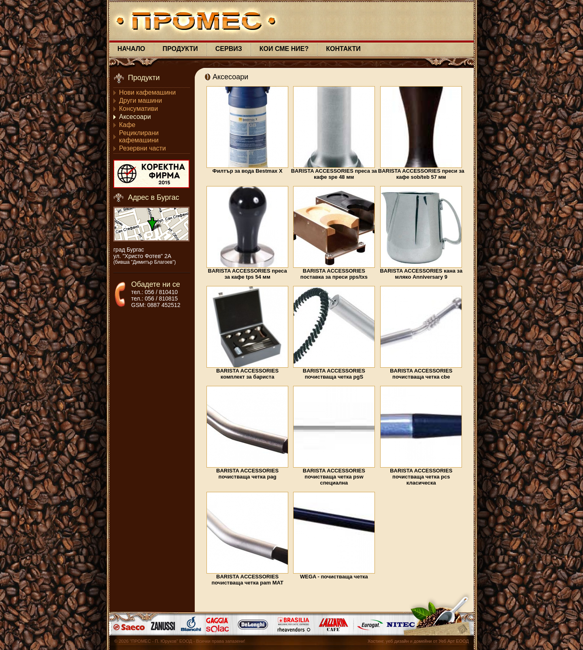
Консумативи (138, 108)
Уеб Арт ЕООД (453, 641)
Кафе (127, 124)
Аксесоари (135, 116)
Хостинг (375, 641)
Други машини (140, 100)
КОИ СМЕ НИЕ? (284, 48)
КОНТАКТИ (343, 48)
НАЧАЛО (131, 48)
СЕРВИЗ (228, 48)
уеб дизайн (397, 641)
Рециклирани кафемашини (139, 136)
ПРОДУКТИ (180, 48)
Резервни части (142, 148)
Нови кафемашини (147, 92)
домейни (423, 641)
